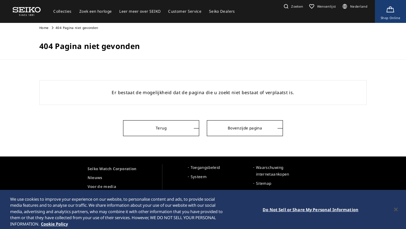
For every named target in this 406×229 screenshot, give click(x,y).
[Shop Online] (390, 11)
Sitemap (263, 183)
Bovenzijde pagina (245, 128)
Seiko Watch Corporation (112, 168)
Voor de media (102, 186)
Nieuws (95, 177)
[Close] (396, 212)
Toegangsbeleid (205, 167)
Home (44, 27)
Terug (161, 128)
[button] (292, 6)
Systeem (198, 176)
